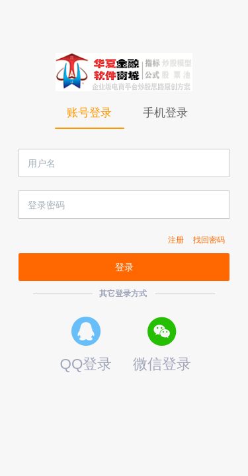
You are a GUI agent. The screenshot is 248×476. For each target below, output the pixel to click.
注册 (176, 240)
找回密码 (209, 240)
